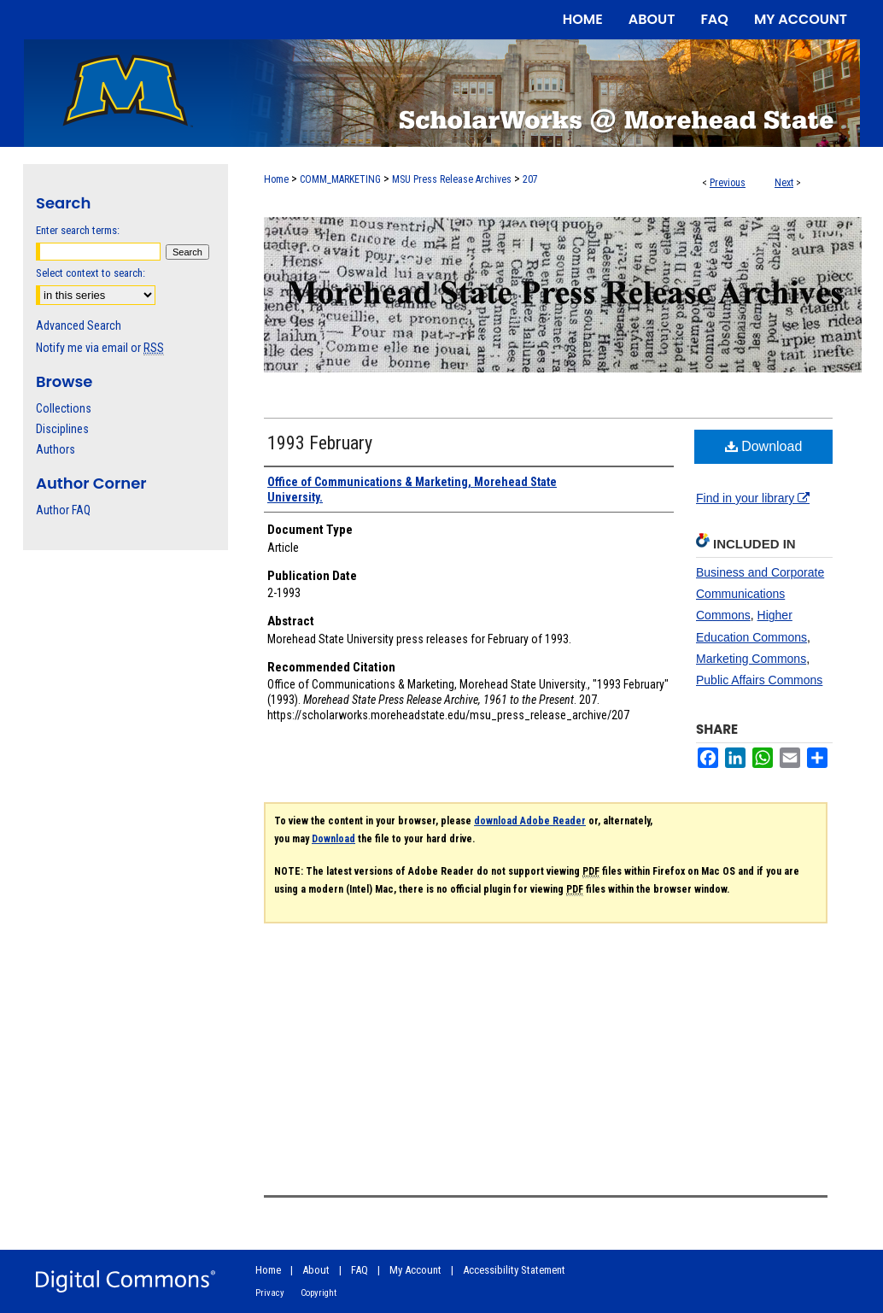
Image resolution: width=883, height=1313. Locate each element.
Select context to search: (90, 273)
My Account (415, 1269)
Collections (63, 408)
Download (764, 446)
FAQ (359, 1269)
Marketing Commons (751, 658)
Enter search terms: (78, 230)
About (316, 1269)
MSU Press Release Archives (452, 179)
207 (530, 179)
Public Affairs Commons (759, 680)
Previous (728, 183)
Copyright (318, 1292)
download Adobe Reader (530, 821)
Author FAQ (63, 510)
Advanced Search (78, 325)
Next (784, 183)
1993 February (319, 443)
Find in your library (753, 498)
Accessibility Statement (514, 1269)
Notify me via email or (100, 348)
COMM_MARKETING (340, 179)
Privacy (269, 1292)
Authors (55, 449)
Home (276, 179)
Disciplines (62, 429)
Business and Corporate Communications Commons (760, 594)
